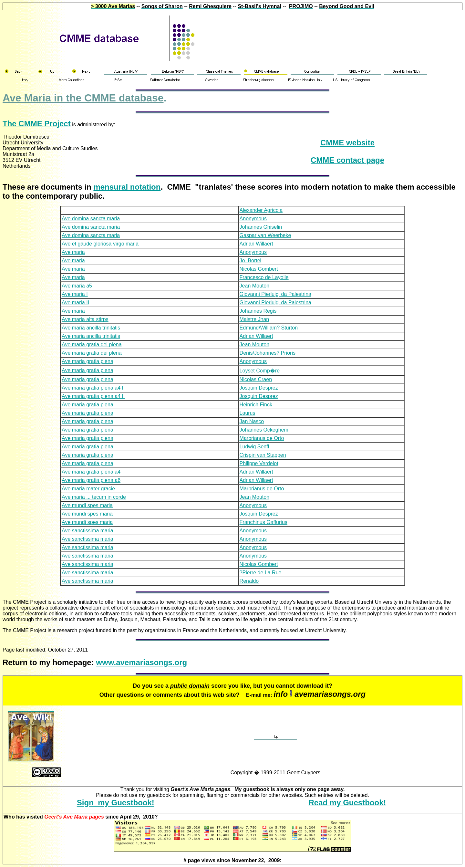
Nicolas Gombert (259, 269)
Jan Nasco (252, 421)
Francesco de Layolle (264, 277)
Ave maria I (75, 294)
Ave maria (73, 252)
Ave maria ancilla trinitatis (91, 327)
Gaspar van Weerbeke (265, 235)
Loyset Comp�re (260, 370)
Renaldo (249, 581)
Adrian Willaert (256, 243)
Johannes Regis (258, 311)
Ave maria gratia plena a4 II (93, 396)
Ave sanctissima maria (87, 530)
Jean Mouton (255, 285)
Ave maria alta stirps (85, 319)
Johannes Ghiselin (261, 227)
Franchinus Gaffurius (263, 522)
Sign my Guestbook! (115, 802)
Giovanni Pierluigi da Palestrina (275, 294)
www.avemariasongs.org (141, 662)
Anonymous (253, 218)
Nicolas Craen (256, 379)
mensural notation (126, 187)
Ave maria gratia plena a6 (91, 480)
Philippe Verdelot (259, 463)
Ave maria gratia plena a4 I (92, 388)
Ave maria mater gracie (88, 488)
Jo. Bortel (251, 260)
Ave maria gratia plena (87, 361)
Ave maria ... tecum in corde (94, 497)
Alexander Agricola (261, 210)
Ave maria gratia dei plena (92, 344)
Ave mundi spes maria (87, 505)
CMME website (347, 142)
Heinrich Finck (256, 404)
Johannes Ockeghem (264, 430)
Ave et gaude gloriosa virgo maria (100, 243)
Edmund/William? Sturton (269, 327)
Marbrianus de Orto (262, 438)
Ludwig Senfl (254, 446)
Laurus (247, 413)
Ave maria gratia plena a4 (91, 472)
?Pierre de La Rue (261, 572)
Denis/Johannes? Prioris (267, 353)
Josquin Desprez (259, 388)
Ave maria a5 (77, 285)
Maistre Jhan (254, 319)
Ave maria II (75, 302)
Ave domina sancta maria (91, 218)
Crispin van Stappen (263, 455)
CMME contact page (347, 160)
